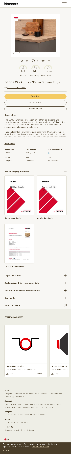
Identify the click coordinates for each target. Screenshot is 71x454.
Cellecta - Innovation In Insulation (22, 370)
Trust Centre (23, 422)
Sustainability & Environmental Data (21, 283)
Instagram (30, 430)
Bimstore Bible (23, 404)
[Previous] (14, 53)
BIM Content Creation (38, 404)
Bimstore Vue (20, 397)
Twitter (23, 430)
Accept (5, 450)
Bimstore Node (56, 394)
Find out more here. (40, 446)
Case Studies (18, 415)
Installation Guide (45, 218)
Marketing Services (54, 404)
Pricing (6, 404)
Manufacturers (28, 394)
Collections (18, 394)
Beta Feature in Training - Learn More (35, 76)
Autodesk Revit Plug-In (44, 407)
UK (6, 439)
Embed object (35, 108)
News (9, 415)
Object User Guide (12, 218)
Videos (26, 415)
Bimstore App (9, 397)
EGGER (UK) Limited (16, 87)
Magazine (33, 415)
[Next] (19, 53)
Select (39, 374)
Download (35, 96)
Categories (8, 394)
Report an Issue (12, 305)
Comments (9, 298)
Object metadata (12, 275)
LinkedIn (17, 430)
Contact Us (14, 422)
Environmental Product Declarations (22, 290)
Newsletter (8, 430)
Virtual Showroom (41, 394)
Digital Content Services (13, 407)
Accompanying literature (16, 172)
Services (14, 404)
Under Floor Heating (15, 366)
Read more (9, 143)
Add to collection (35, 102)
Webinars (42, 415)
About (6, 422)
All (5, 415)
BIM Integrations (29, 407)
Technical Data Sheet (14, 266)
